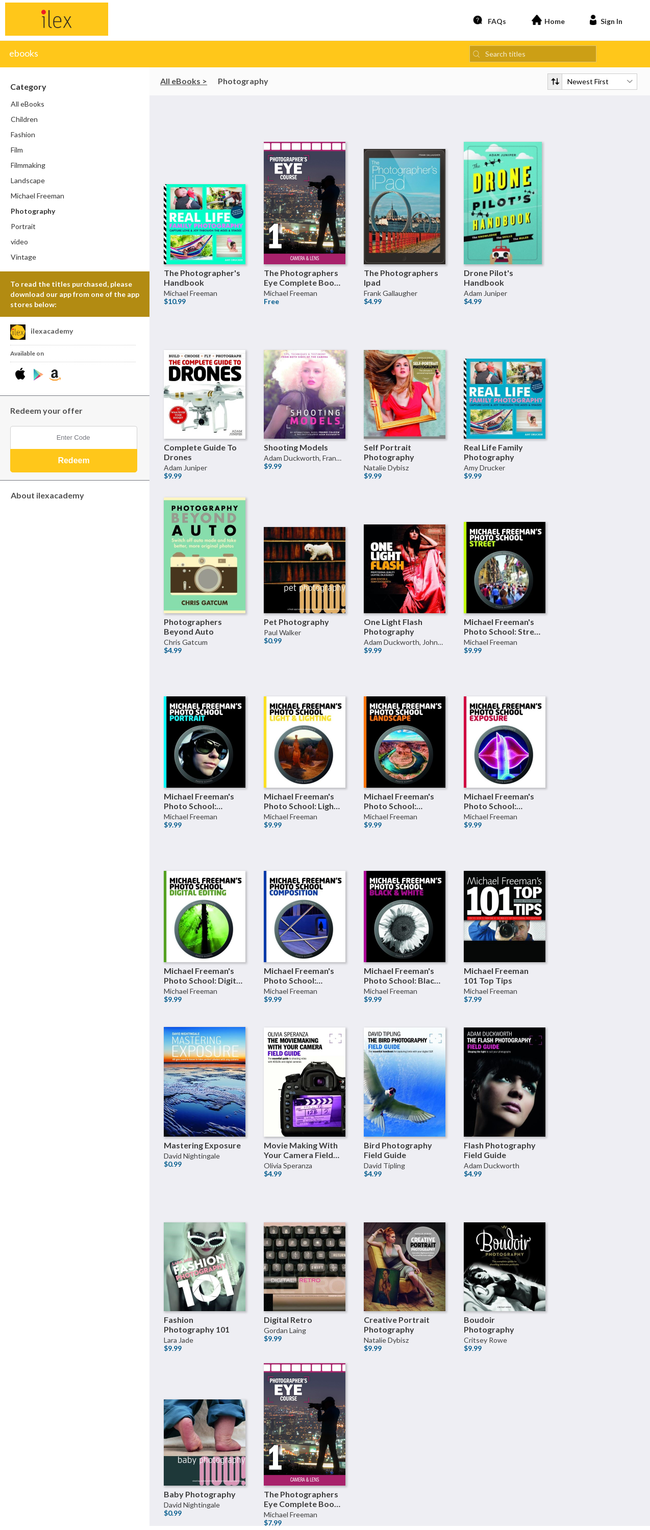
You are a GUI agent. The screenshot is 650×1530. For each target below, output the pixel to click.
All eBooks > (183, 83)
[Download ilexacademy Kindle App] (55, 377)
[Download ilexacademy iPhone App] (22, 377)
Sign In (605, 21)
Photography (243, 83)
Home (548, 21)
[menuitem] (75, 107)
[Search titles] (532, 56)
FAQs (489, 21)
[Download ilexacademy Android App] (38, 377)
